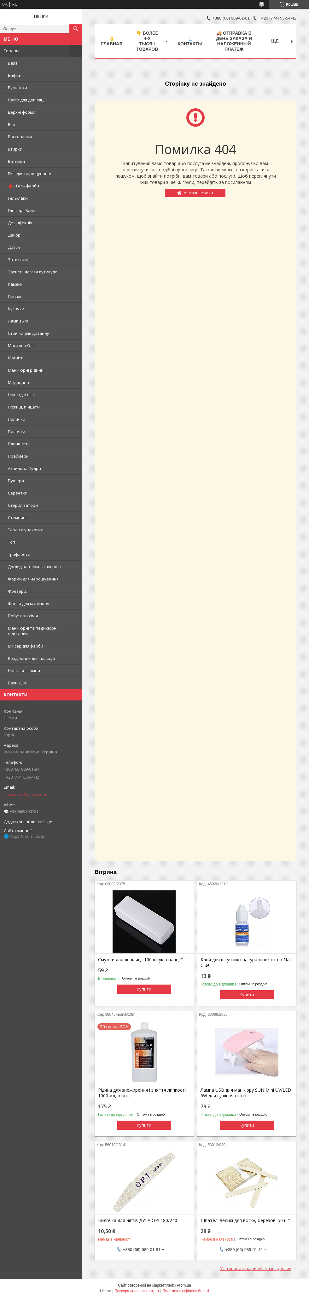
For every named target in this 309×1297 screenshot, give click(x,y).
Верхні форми (21, 112)
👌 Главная (111, 41)
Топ (11, 542)
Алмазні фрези (198, 193)
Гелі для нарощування (30, 173)
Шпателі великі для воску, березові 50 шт (245, 1220)
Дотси (14, 247)
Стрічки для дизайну (28, 333)
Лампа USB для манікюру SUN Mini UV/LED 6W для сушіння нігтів (246, 1093)
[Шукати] (75, 28)
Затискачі (18, 259)
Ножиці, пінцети (24, 407)
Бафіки (14, 75)
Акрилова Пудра (24, 468)
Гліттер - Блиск (22, 210)
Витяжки (16, 161)
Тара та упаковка (26, 530)
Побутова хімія (23, 616)
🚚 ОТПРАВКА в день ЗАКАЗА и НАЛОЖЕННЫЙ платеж (234, 41)
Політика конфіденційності (185, 1291)
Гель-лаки (18, 198)
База (13, 63)
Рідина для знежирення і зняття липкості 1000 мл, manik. (142, 1093)
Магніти (16, 358)
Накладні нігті (21, 394)
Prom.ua (184, 1285)
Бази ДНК (17, 683)
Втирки (15, 149)
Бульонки (17, 87)
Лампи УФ (18, 321)
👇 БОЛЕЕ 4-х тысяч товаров (147, 41)
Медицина (18, 382)
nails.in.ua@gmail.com (25, 794)
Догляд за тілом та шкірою (34, 566)
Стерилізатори (23, 505)
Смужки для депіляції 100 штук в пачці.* (140, 960)
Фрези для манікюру (28, 603)
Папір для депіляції (26, 100)
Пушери (16, 480)
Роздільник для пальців (31, 658)
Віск (11, 124)
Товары (11, 51)
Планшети (18, 444)
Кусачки (16, 308)
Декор (14, 235)
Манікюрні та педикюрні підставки (32, 631)
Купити (144, 989)
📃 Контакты (190, 41)
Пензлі (14, 296)
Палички (16, 419)
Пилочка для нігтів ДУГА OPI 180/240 (137, 1220)
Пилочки (16, 431)
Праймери (18, 456)
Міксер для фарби (25, 646)
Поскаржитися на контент (136, 1291)
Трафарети (19, 554)
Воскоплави (20, 137)
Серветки (17, 493)
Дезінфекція (20, 223)
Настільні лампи (24, 670)
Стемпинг (17, 517)
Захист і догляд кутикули (32, 272)
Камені (15, 284)
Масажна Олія (22, 345)
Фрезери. (17, 591)
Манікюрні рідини (26, 370)
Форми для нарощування (33, 579)
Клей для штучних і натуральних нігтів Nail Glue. (246, 962)
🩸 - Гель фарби (23, 186)
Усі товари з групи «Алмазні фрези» (255, 1268)
